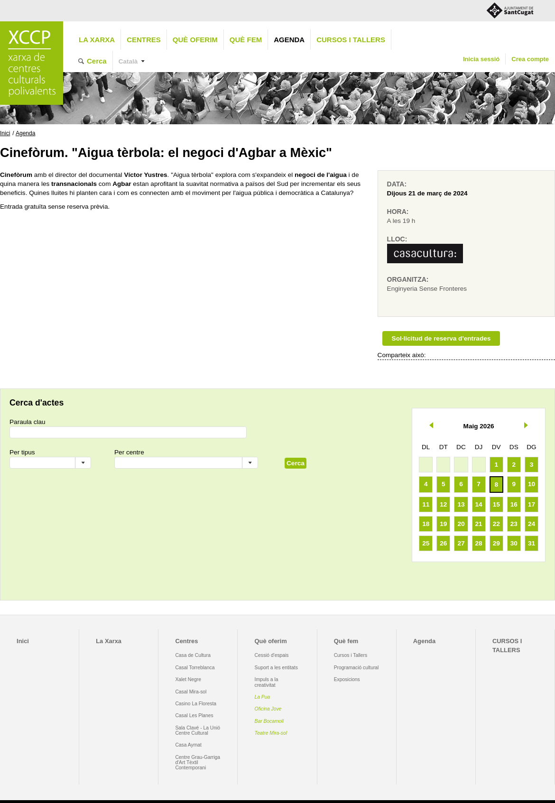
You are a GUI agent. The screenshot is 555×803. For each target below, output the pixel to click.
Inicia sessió (481, 59)
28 (478, 543)
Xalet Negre (188, 679)
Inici (5, 133)
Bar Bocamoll (269, 721)
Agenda (289, 40)
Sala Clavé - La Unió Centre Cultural (197, 730)
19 (443, 523)
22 (496, 523)
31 (531, 543)
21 (478, 523)
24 (531, 523)
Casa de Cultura (193, 655)
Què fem (246, 40)
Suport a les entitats (276, 667)
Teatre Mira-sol (271, 733)
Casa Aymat (188, 745)
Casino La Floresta (195, 703)
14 (478, 504)
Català (128, 61)
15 (496, 504)
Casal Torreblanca (194, 667)
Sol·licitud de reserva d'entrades (441, 338)
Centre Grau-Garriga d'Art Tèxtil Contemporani (197, 763)
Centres (144, 40)
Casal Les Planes (194, 715)
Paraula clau (27, 421)
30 (514, 543)
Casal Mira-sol (190, 691)
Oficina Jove (268, 708)
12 (443, 504)
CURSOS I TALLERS (350, 40)
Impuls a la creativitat (266, 682)
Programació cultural (356, 667)
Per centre (129, 452)
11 (425, 504)
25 (425, 543)
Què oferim (195, 40)
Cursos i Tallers (350, 655)
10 (531, 484)
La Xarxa (97, 40)
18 (425, 523)
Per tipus (22, 452)
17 (531, 504)
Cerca (97, 61)
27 (460, 543)
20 (460, 523)
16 (514, 504)
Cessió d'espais (272, 655)
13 (460, 504)
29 (496, 543)
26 (443, 543)
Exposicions (347, 679)
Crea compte (530, 59)
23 (514, 523)
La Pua (262, 697)
